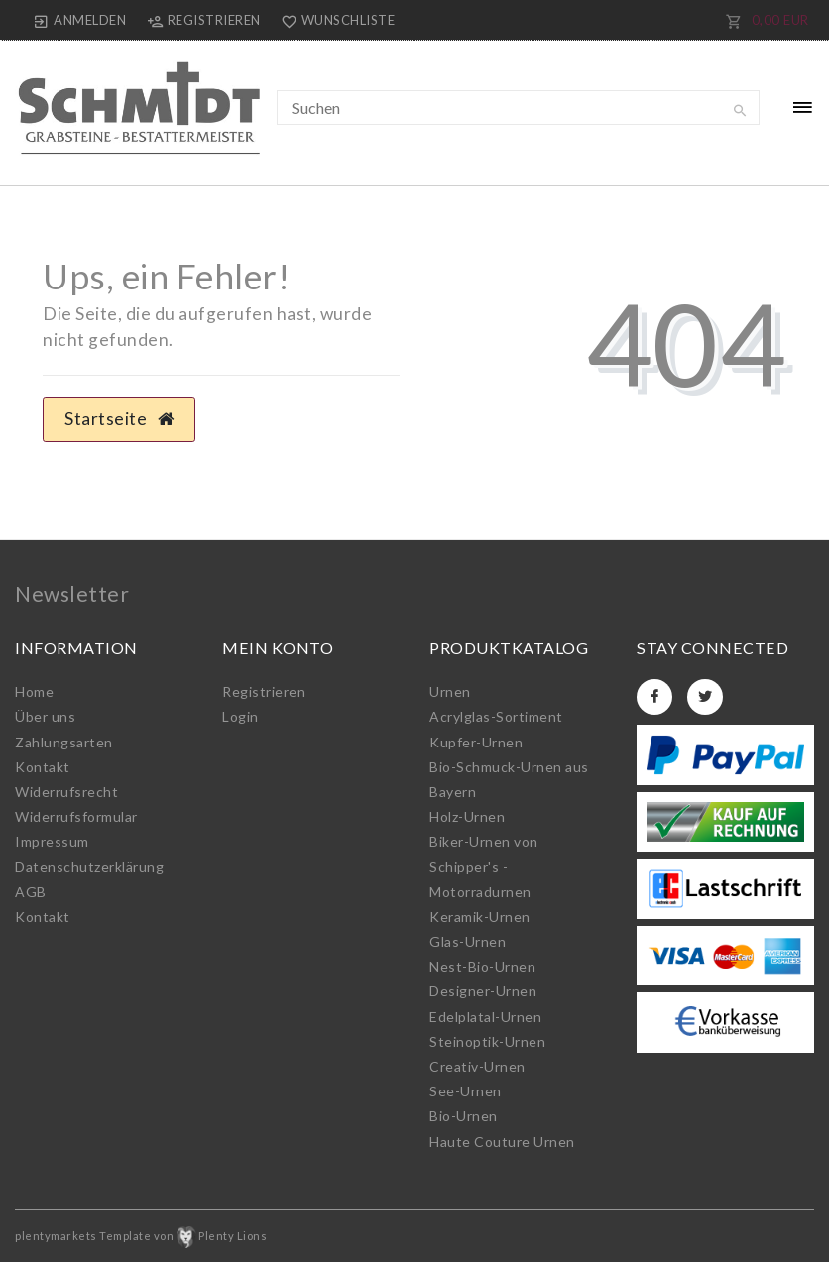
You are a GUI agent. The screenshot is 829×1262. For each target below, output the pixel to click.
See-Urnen (465, 1091)
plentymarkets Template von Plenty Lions (141, 1235)
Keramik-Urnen (480, 916)
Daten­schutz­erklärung (89, 867)
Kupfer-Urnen (476, 742)
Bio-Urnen (463, 1115)
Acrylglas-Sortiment (496, 716)
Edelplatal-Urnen (485, 1016)
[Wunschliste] (334, 20)
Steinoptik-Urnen (487, 1041)
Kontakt (42, 766)
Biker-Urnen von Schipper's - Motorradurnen (483, 866)
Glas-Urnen (467, 941)
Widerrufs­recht (66, 791)
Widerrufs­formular (76, 816)
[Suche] (740, 111)
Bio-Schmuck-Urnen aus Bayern (509, 779)
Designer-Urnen (482, 990)
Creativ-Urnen (477, 1066)
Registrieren (263, 691)
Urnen (450, 691)
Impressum (52, 841)
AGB (31, 891)
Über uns (45, 716)
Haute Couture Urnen (502, 1141)
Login (240, 716)
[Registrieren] (203, 20)
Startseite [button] (119, 418)
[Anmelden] (80, 20)
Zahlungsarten (64, 742)
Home (34, 691)
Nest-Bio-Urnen (482, 966)
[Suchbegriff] (519, 107)
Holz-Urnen (467, 816)
